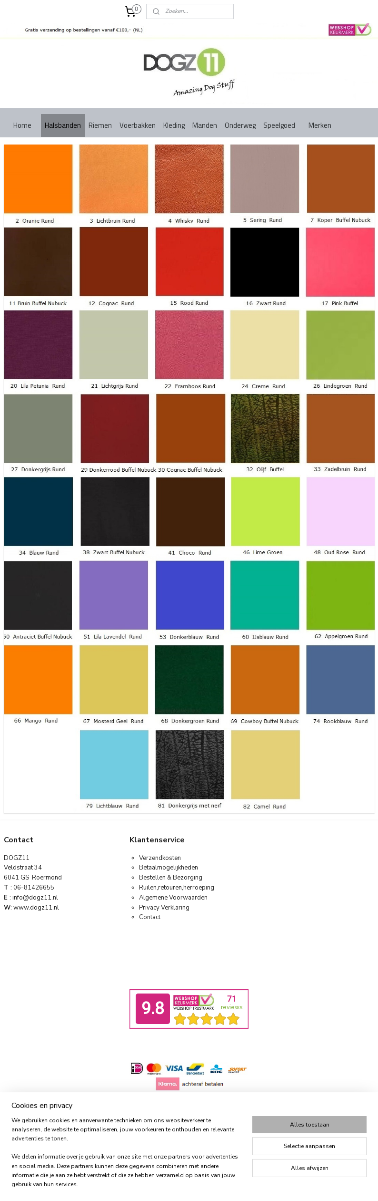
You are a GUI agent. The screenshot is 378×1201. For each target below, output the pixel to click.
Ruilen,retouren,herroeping (176, 887)
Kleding (174, 125)
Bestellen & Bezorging (170, 877)
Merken (319, 125)
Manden (204, 125)
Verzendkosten (160, 858)
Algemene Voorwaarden (173, 897)
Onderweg (240, 125)
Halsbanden (63, 125)
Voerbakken (137, 125)
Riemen (100, 125)
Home (22, 125)
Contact (149, 917)
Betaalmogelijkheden (168, 867)
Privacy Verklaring (164, 907)
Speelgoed (279, 125)
